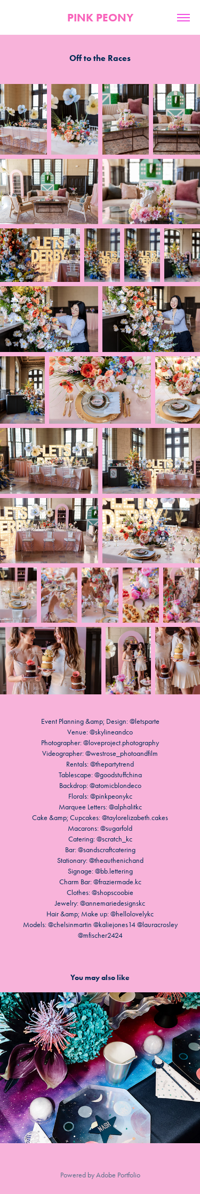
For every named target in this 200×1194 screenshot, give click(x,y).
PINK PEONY (100, 17)
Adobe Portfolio (118, 1175)
